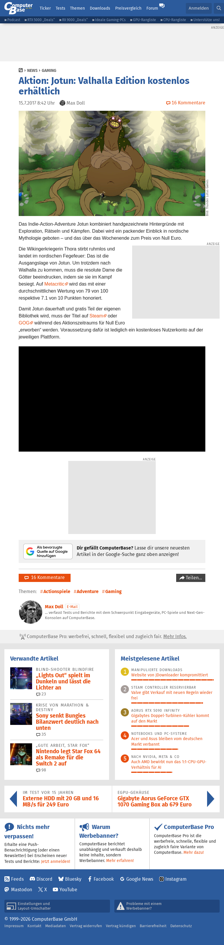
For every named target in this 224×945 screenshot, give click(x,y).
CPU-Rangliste (174, 19)
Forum (152, 8)
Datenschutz (181, 926)
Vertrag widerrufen (86, 926)
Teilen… (193, 577)
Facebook (104, 879)
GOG (24, 322)
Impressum (14, 926)
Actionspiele (56, 591)
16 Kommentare (44, 577)
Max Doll (54, 606)
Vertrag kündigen (121, 926)
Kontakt (34, 926)
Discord (44, 879)
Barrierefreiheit (153, 926)
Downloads (100, 8)
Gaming (49, 70)
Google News (139, 879)
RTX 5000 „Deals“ (41, 19)
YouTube (68, 889)
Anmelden (199, 8)
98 (41, 770)
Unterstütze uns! (206, 19)
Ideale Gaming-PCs (110, 19)
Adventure (88, 591)
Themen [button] (77, 8)
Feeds (17, 879)
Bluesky (73, 879)
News (32, 70)
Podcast (13, 19)
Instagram (176, 879)
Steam (96, 315)
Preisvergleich (128, 8)
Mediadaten (55, 926)
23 (41, 694)
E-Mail (72, 606)
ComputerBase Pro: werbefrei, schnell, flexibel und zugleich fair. (103, 636)
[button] (219, 8)
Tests (60, 8)
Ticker (45, 8)
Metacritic (54, 283)
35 (41, 734)
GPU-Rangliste (144, 19)
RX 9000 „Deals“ (75, 19)
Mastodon (21, 889)
